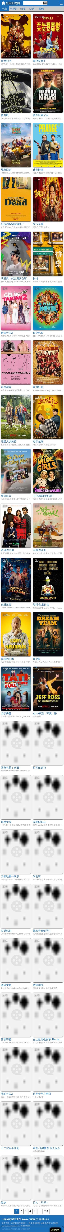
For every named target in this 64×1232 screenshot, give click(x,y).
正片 (5, 17)
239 (46, 1211)
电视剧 (14, 8)
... (39, 1211)
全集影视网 (12, 3)
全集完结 (40, 397)
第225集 (39, 17)
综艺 (32, 8)
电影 (4, 8)
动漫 (22, 8)
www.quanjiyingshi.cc (35, 1219)
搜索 (45, 3)
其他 (41, 8)
